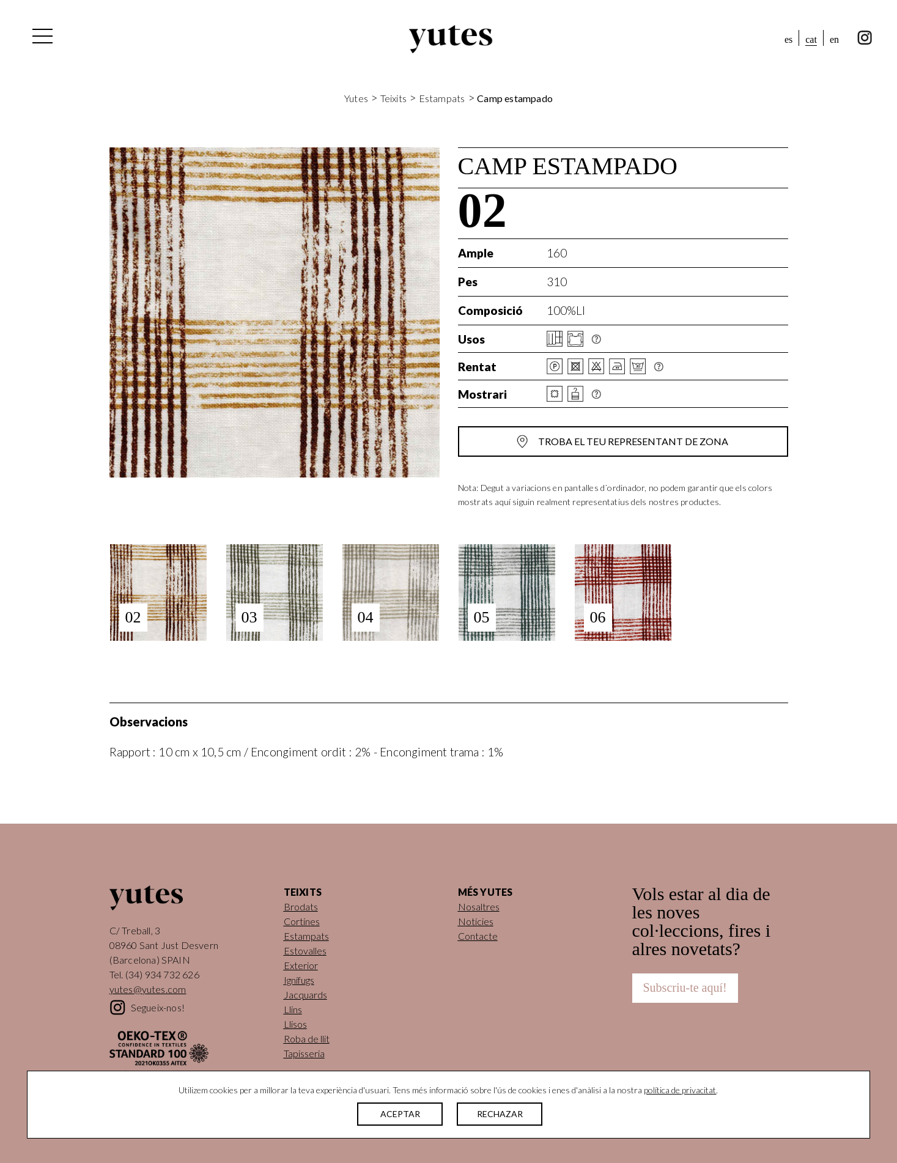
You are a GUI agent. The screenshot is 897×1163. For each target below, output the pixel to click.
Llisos (295, 1024)
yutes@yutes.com (147, 989)
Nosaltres (479, 906)
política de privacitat (680, 1090)
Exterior (301, 965)
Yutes (450, 39)
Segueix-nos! (158, 1007)
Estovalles (305, 950)
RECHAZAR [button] (500, 1114)
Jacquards (305, 994)
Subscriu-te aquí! (685, 987)
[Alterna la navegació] (41, 39)
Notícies (475, 921)
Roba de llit (307, 1038)
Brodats (301, 906)
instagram (865, 38)
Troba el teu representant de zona (633, 441)
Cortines (302, 921)
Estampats (442, 98)
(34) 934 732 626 (162, 974)
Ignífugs (299, 980)
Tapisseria (304, 1053)
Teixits (393, 98)
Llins (293, 1009)
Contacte (478, 936)
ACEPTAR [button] (400, 1114)
